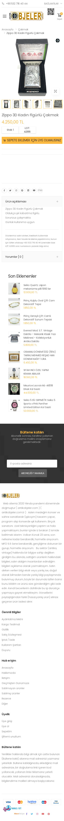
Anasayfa (7, 29)
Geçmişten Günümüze (15, 683)
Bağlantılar (51, 3)
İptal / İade (8, 640)
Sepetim (7, 731)
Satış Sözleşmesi (12, 634)
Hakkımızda (9, 673)
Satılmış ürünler (11, 693)
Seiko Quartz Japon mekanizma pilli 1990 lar (37, 286)
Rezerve (6, 698)
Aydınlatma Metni (12, 619)
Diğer (5, 703)
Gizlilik (5, 629)
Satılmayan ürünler (13, 688)
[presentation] (33, 452)
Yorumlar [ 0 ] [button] (14, 257)
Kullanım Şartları (11, 645)
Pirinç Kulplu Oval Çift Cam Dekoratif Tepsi (39, 302)
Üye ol (5, 726)
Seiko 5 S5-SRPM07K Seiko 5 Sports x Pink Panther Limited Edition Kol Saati (39, 403)
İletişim (6, 678)
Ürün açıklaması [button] (15, 201)
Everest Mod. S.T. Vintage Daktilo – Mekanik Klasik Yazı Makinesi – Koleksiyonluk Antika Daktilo (40, 336)
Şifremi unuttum (11, 736)
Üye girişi (7, 721)
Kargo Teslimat (11, 624)
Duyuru (6, 650)
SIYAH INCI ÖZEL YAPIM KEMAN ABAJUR (36, 371)
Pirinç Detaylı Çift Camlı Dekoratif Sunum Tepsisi (38, 317)
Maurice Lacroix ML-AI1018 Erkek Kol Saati (38, 387)
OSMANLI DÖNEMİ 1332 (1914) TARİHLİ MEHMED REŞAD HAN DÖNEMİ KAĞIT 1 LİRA (40, 355)
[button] (59, 16)
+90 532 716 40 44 (15, 3)
